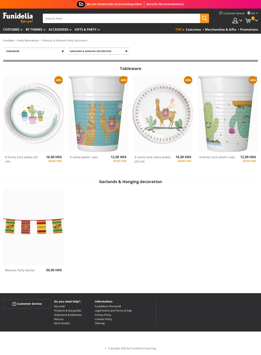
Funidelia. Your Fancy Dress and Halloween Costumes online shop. (18, 18)
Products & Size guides (67, 311)
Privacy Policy (103, 315)
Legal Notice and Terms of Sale (113, 311)
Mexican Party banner (20, 271)
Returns (59, 319)
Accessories (58, 29)
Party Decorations (28, 40)
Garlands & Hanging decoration (91, 51)
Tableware (13, 51)
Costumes (11, 29)
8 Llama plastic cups (84, 157)
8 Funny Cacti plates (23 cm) (21, 160)
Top (178, 29)
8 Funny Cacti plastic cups (217, 157)
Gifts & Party (85, 29)
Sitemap (100, 323)
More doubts (62, 323)
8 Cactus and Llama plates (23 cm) (152, 160)
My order (59, 306)
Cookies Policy (103, 319)
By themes (34, 29)
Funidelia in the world (108, 306)
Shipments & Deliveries (68, 315)
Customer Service (27, 304)
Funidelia (8, 40)
